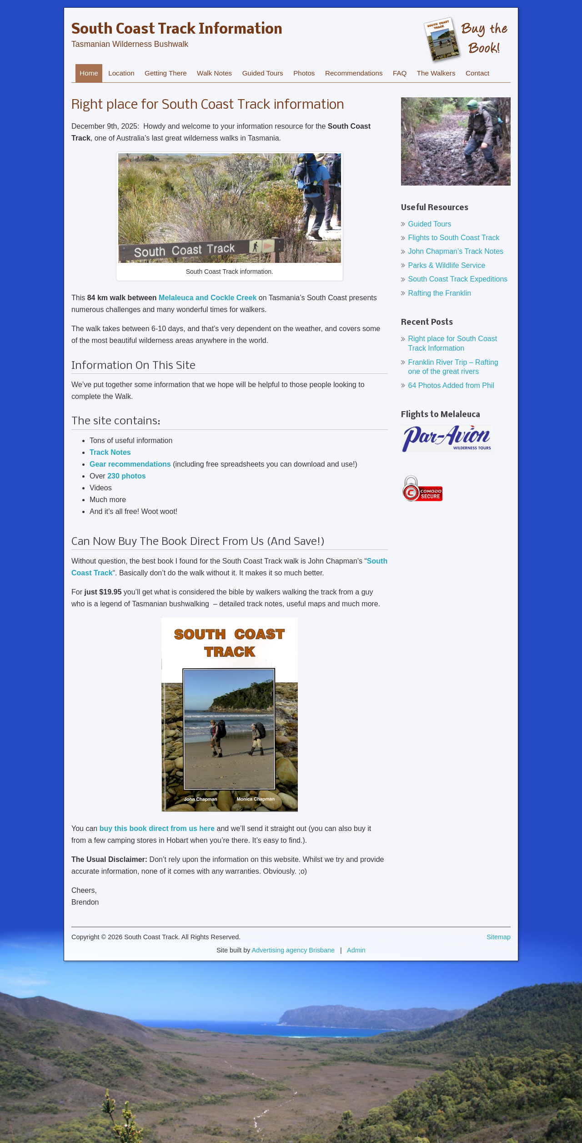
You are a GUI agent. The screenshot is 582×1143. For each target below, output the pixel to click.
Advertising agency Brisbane (293, 950)
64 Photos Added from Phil (451, 385)
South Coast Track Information (176, 30)
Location (121, 73)
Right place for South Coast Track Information (452, 343)
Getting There (166, 73)
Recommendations (354, 73)
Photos (304, 73)
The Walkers (436, 73)
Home (89, 73)
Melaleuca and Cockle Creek (207, 298)
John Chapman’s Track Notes (456, 251)
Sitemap (499, 937)
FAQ (399, 73)
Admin (356, 950)
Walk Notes (214, 73)
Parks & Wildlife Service (447, 265)
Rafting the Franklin (440, 293)
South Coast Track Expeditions (458, 279)
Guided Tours (262, 73)
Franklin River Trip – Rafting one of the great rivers (453, 367)
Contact (477, 73)
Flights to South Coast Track (454, 238)
